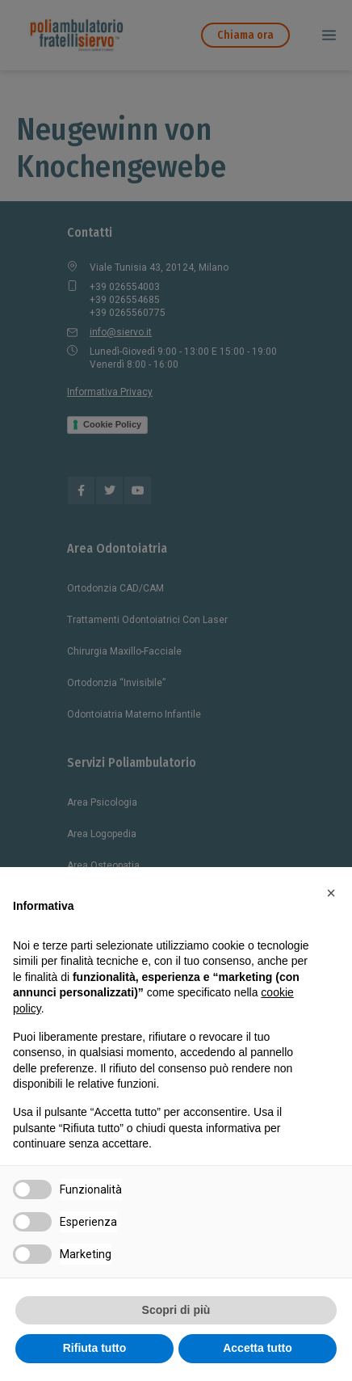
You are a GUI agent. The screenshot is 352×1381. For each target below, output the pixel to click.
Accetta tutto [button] (257, 1347)
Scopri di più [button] (176, 1309)
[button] (331, 893)
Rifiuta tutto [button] (95, 1347)
